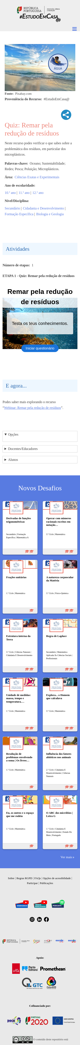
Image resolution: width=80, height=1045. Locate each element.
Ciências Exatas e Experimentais (37, 177)
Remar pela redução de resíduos (39, 408)
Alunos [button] (13, 459)
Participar (32, 883)
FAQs (37, 878)
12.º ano (38, 193)
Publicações (46, 883)
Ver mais (66, 857)
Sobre (11, 878)
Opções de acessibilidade (57, 878)
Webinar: (10, 408)
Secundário (12, 208)
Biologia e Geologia (50, 214)
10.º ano (10, 193)
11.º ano (24, 193)
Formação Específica (19, 214)
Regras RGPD (24, 878)
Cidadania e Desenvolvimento (43, 208)
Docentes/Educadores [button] (23, 449)
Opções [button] (13, 434)
